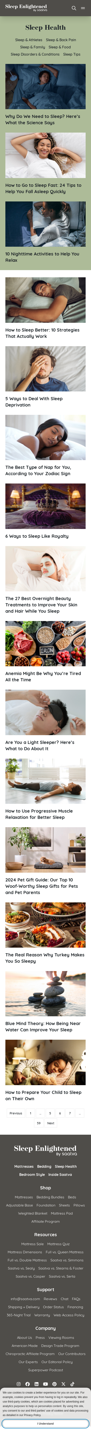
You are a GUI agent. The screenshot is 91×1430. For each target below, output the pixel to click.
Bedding (44, 1166)
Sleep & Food (60, 46)
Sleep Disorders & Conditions (35, 53)
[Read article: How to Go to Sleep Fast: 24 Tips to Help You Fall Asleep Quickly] (45, 163)
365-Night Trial (19, 1314)
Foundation (46, 1204)
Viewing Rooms (61, 1337)
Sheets (64, 1204)
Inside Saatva (60, 1174)
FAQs (76, 1298)
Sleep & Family (32, 46)
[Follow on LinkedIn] (36, 1384)
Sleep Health (66, 1166)
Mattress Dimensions (25, 1251)
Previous (16, 1113)
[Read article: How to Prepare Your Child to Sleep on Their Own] (45, 1070)
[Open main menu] (82, 8)
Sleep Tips (71, 53)
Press (40, 1337)
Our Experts (28, 1361)
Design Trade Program (60, 1345)
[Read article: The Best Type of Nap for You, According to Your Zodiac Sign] (45, 445)
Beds (72, 1196)
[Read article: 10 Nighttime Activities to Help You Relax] (45, 232)
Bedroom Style (32, 1174)
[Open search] (73, 8)
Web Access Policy (69, 1314)
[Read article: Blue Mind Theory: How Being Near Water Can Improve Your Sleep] (45, 1001)
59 (39, 1123)
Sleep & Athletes (28, 39)
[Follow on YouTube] (45, 1384)
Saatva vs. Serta (62, 1276)
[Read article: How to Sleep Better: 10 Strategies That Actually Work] (45, 308)
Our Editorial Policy (57, 1361)
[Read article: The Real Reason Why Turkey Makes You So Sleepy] (45, 933)
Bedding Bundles (50, 1196)
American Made (25, 1345)
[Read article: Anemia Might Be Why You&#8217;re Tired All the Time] (45, 651)
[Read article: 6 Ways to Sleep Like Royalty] (45, 511)
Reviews (50, 1298)
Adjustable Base (19, 1204)
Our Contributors (72, 1353)
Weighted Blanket (32, 1213)
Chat (64, 1298)
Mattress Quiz (58, 1243)
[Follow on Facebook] (27, 1384)
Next (50, 1123)
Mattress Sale (32, 1243)
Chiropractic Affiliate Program (30, 1353)
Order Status (53, 1306)
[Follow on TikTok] (72, 1384)
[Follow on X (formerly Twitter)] (63, 1384)
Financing (75, 1306)
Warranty (42, 1314)
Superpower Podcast (45, 1369)
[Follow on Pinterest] (54, 1384)
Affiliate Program (45, 1221)
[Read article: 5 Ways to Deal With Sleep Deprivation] (45, 377)
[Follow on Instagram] (18, 1384)
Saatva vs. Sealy (21, 1267)
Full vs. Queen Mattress (65, 1251)
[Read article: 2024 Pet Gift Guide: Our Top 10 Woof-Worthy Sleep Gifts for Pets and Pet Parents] (45, 861)
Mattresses (24, 1166)
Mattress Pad (62, 1213)
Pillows (79, 1204)
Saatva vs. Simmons (67, 1259)
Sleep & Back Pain (61, 39)
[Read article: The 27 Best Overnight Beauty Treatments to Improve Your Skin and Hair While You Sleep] (45, 580)
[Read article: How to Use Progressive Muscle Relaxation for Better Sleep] (45, 789)
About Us (24, 1337)
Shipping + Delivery (23, 1306)
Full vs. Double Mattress (27, 1259)
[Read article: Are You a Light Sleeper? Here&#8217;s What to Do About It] (45, 720)
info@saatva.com (25, 1298)
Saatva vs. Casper (30, 1276)
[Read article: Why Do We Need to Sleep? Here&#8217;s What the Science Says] (45, 94)
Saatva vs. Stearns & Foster (60, 1267)
